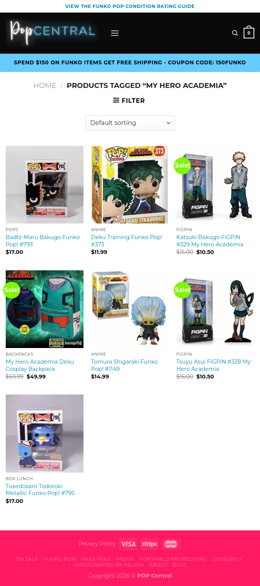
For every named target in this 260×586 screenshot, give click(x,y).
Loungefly (226, 559)
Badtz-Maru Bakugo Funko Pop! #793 (43, 241)
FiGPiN (125, 559)
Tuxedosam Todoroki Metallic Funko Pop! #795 (40, 490)
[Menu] (114, 33)
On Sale (27, 559)
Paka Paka (96, 559)
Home (45, 85)
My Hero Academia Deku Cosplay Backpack (40, 365)
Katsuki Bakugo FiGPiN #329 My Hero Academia (210, 241)
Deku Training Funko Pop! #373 (126, 241)
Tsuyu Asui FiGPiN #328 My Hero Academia (214, 365)
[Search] (235, 33)
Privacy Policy (97, 543)
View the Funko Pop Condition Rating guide (129, 6)
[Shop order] (130, 123)
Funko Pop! (59, 559)
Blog (180, 565)
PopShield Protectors (172, 559)
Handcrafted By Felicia (109, 565)
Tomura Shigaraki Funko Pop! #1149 (124, 365)
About (158, 565)
